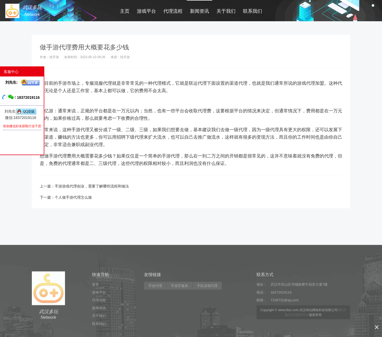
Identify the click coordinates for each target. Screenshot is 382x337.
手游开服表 (179, 313)
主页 (124, 11)
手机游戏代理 (207, 313)
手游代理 (155, 313)
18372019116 (281, 320)
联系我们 (252, 11)
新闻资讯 (199, 11)
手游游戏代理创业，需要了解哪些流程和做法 (92, 186)
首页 (95, 312)
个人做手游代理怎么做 (73, 197)
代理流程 (173, 11)
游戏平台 (146, 11)
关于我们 (226, 11)
